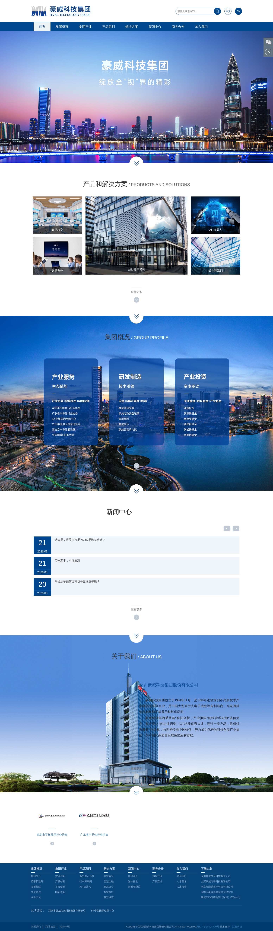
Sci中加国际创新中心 (102, 910)
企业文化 (36, 897)
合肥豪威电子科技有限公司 (215, 881)
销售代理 (157, 876)
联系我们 (181, 876)
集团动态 (133, 876)
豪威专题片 (134, 886)
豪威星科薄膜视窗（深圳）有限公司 (220, 897)
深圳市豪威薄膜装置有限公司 (217, 892)
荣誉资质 (36, 892)
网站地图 (50, 926)
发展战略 (36, 886)
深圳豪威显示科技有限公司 (215, 876)
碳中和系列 (86, 881)
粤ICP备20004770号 (208, 926)
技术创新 (60, 876)
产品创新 (60, 881)
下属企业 (206, 868)
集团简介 (36, 876)
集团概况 (62, 26)
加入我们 (201, 26)
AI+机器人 (85, 886)
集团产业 (85, 26)
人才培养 (181, 886)
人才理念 (181, 881)
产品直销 (157, 881)
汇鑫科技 (237, 926)
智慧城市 (109, 897)
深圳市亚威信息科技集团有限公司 (66, 910)
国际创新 (60, 892)
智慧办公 (109, 886)
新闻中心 (155, 26)
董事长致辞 (37, 881)
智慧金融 (109, 881)
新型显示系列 (87, 876)
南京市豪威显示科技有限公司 (217, 886)
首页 (42, 26)
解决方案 (131, 26)
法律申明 (65, 926)
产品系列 (108, 26)
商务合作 (178, 26)
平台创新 (60, 886)
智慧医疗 (109, 892)
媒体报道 (133, 881)
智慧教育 (109, 876)
